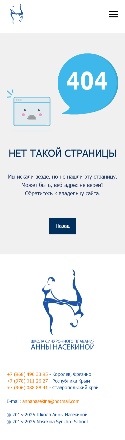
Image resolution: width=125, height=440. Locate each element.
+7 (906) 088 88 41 (27, 387)
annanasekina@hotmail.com (51, 401)
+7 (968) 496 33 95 (27, 374)
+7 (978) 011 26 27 (27, 381)
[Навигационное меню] (113, 14)
